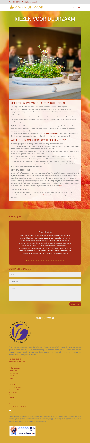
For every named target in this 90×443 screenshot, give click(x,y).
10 (41, 260)
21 (60, 260)
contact (41, 195)
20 (58, 260)
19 (56, 260)
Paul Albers (45, 232)
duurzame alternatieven (50, 133)
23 (63, 260)
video (61, 186)
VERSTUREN (75, 304)
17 (53, 260)
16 (51, 260)
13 (46, 260)
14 (48, 260)
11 (43, 260)
